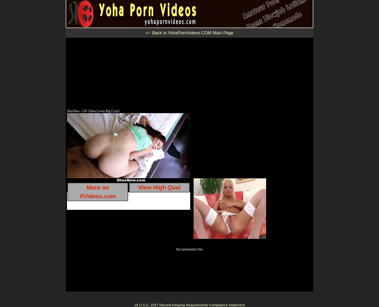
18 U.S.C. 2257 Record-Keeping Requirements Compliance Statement (189, 305)
